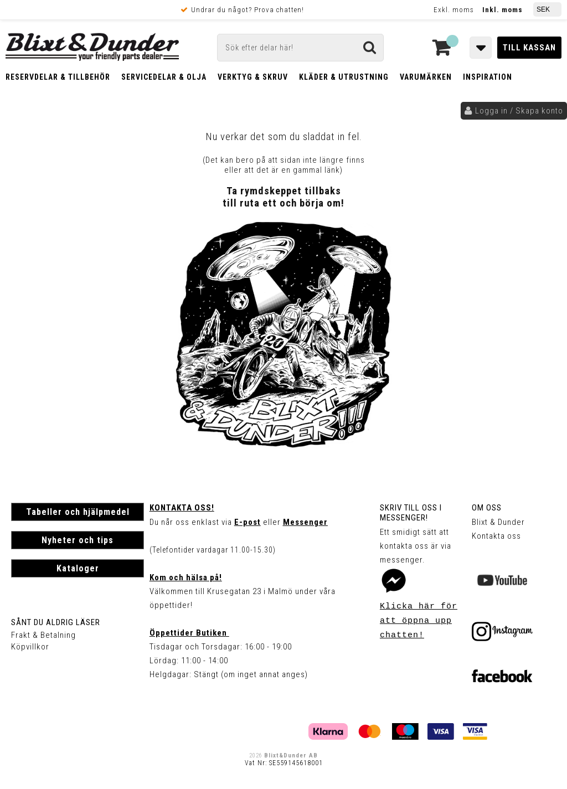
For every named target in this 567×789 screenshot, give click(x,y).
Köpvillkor (30, 647)
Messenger (305, 522)
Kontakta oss (496, 536)
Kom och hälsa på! (186, 577)
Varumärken (426, 77)
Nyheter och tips (78, 540)
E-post (247, 522)
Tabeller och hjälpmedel (78, 512)
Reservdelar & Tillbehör (58, 77)
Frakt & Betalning (43, 635)
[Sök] (300, 47)
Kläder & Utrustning (344, 77)
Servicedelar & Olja (164, 77)
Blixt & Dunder (498, 522)
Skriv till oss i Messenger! (411, 513)
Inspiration (487, 77)
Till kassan (529, 48)
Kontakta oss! (182, 508)
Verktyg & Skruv (253, 77)
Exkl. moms (454, 10)
